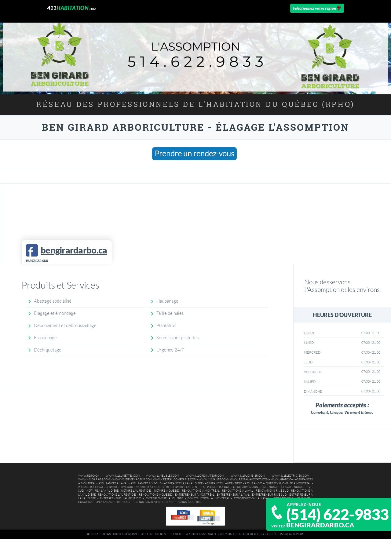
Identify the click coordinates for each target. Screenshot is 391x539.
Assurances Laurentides (223, 483)
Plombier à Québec (221, 487)
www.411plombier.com (248, 475)
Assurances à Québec (261, 483)
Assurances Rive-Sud (146, 483)
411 (71, 8)
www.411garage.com (94, 479)
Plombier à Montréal (295, 483)
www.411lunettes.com (123, 475)
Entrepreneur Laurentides (120, 498)
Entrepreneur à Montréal (194, 494)
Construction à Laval (251, 498)
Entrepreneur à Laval (233, 494)
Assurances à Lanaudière (183, 483)
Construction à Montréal (208, 498)
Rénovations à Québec (156, 494)
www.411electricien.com (290, 475)
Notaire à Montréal (251, 487)
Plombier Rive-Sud (119, 487)
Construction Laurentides (142, 502)
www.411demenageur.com (132, 479)
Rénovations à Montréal (201, 490)
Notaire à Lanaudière (102, 490)
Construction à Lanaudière (99, 502)
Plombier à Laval (91, 487)
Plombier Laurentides (188, 487)
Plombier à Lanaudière (152, 487)
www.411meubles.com (162, 475)
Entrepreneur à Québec (164, 498)
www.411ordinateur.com (205, 475)
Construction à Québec (183, 502)
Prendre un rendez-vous (194, 154)
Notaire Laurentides (136, 490)
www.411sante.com (213, 479)
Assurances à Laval (113, 483)
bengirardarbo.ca (320, 525)
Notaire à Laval (280, 487)
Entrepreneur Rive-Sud (269, 494)
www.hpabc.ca (282, 479)
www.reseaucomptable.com (175, 479)
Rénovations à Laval (237, 490)
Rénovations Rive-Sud (272, 490)
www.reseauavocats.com (249, 479)
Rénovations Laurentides (117, 494)
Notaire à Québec (167, 490)
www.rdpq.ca (88, 475)
